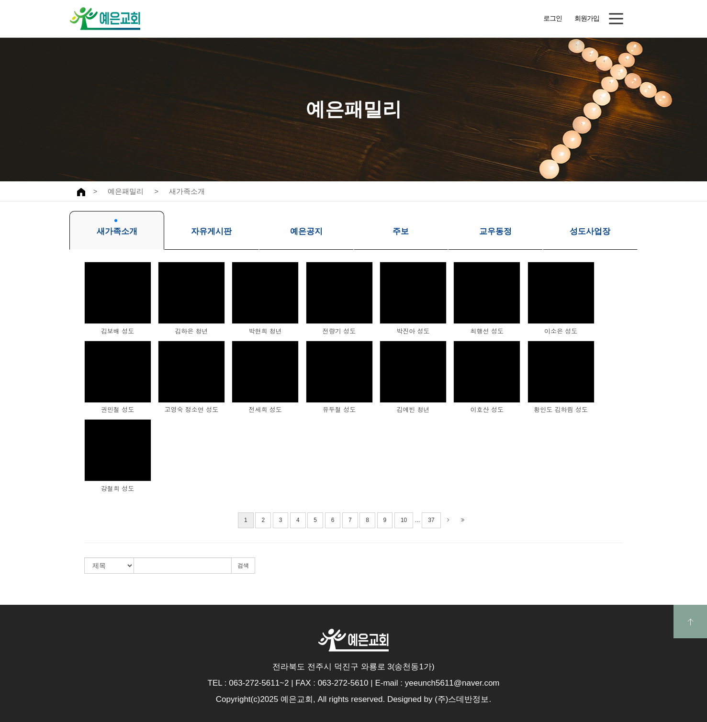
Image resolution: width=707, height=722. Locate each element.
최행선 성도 (487, 331)
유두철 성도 (339, 409)
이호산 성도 (487, 409)
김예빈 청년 (412, 409)
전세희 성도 (265, 409)
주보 (401, 227)
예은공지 (306, 227)
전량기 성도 (339, 331)
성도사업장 (590, 227)
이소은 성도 (560, 331)
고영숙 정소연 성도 (192, 409)
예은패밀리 (126, 191)
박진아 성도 (412, 331)
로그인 (552, 18)
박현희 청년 (265, 331)
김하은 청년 (191, 331)
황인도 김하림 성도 (561, 409)
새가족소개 (187, 191)
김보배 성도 (117, 331)
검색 (243, 565)
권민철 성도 (117, 409)
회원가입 (586, 18)
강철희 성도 (117, 488)
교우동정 (495, 227)
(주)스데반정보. (463, 699)
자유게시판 (211, 227)
